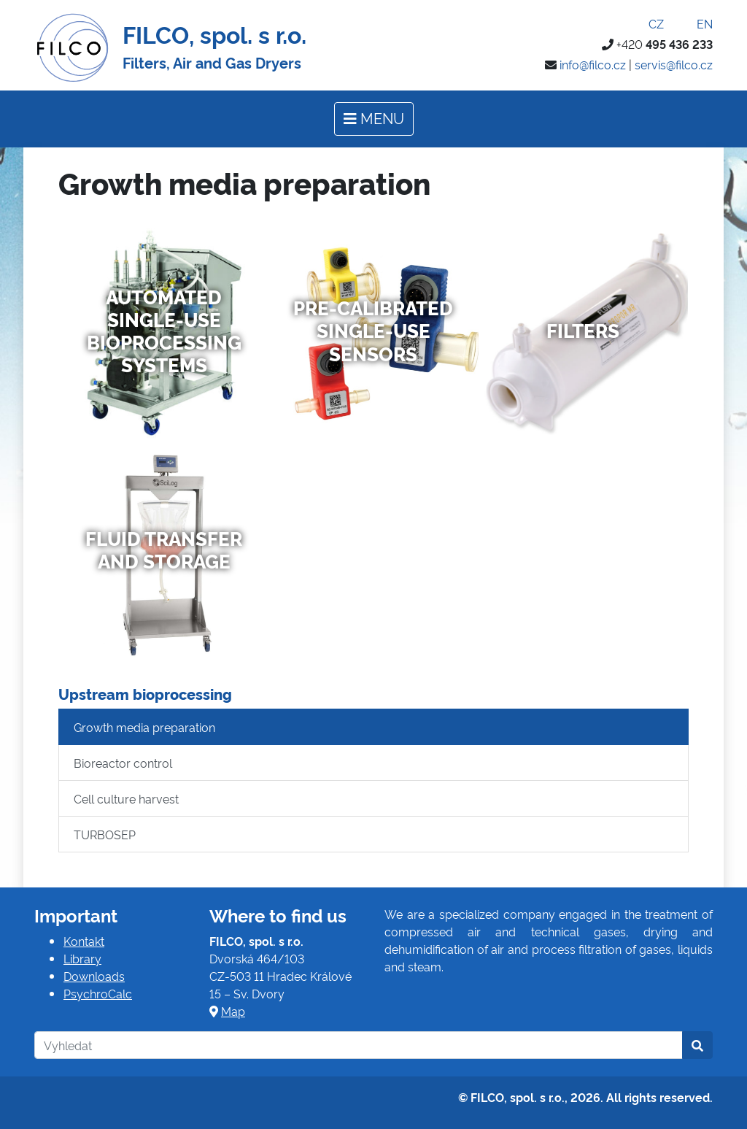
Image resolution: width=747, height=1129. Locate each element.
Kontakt (83, 941)
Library (82, 958)
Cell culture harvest (126, 798)
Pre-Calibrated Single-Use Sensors (373, 330)
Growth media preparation (144, 727)
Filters (582, 330)
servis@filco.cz (674, 64)
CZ (646, 23)
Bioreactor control (123, 763)
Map (233, 1011)
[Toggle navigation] (374, 119)
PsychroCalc (97, 993)
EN (695, 23)
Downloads (94, 976)
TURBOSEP (105, 834)
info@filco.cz (593, 64)
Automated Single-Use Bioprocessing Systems (164, 330)
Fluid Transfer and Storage (163, 549)
